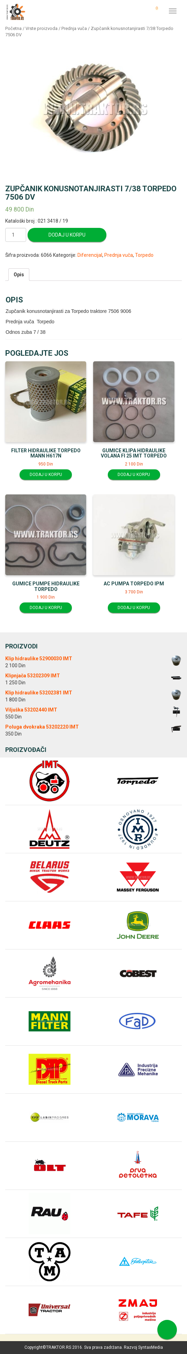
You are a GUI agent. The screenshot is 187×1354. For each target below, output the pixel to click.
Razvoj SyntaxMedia (143, 1347)
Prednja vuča (74, 28)
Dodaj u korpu (66, 235)
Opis (19, 274)
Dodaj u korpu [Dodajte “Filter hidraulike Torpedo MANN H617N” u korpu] (46, 474)
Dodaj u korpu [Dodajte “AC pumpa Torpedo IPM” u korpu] (134, 607)
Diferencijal (89, 255)
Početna (13, 28)
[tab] (18, 274)
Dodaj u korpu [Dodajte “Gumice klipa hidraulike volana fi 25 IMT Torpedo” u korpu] (134, 474)
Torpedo (144, 255)
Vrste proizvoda (41, 28)
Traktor (15, 11)
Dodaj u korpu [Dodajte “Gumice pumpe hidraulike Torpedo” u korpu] (46, 607)
